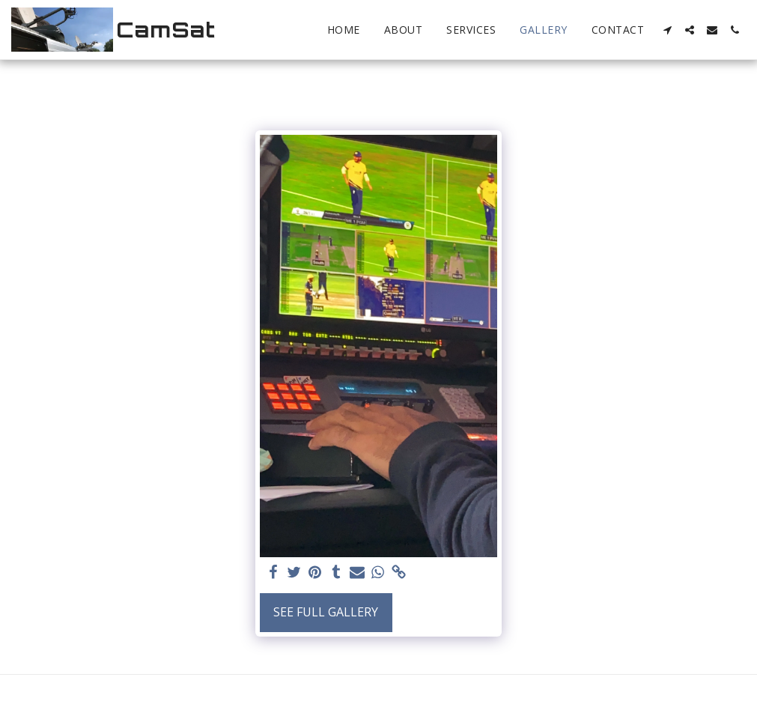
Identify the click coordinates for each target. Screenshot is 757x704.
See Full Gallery (325, 612)
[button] (667, 30)
